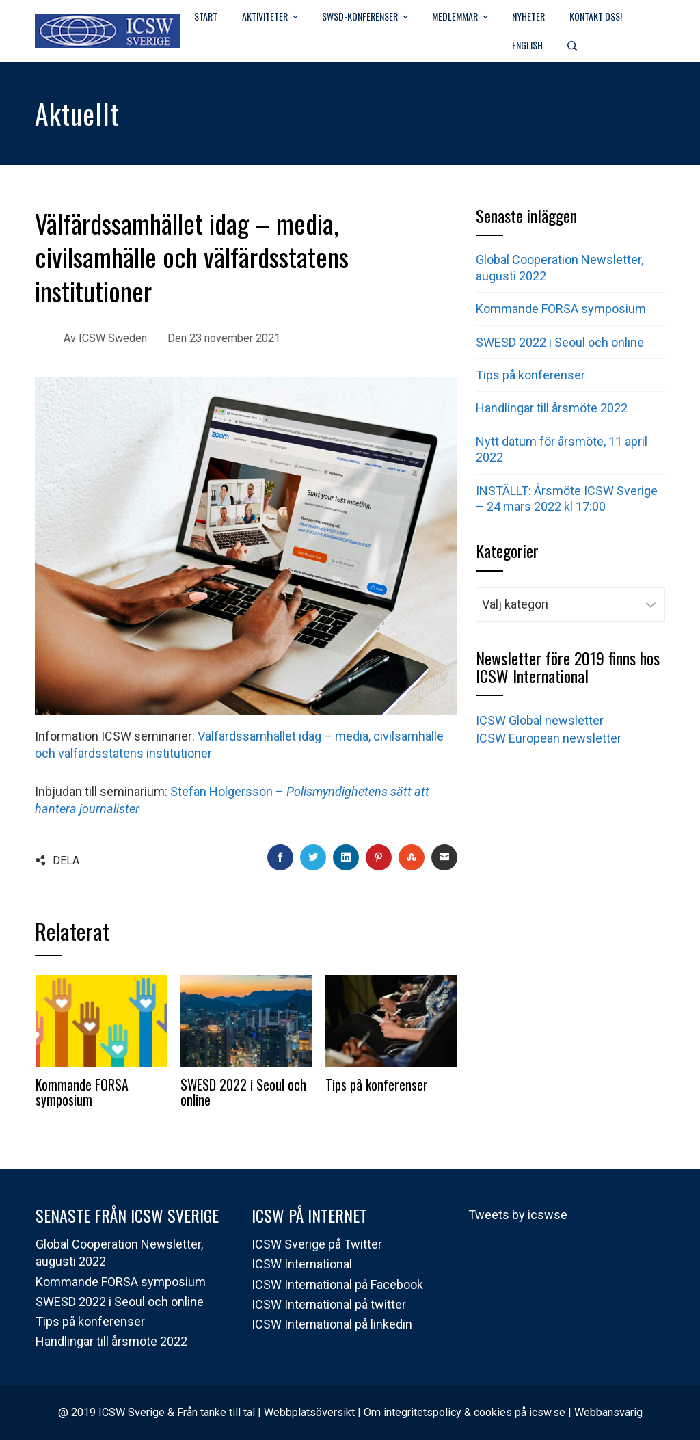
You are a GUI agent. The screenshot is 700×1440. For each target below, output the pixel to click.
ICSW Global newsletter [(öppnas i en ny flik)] (540, 720)
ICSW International (302, 1264)
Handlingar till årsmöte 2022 (552, 408)
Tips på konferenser (376, 1084)
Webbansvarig (608, 1412)
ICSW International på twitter (329, 1304)
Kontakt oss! (595, 16)
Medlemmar (461, 17)
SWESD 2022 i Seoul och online (243, 1092)
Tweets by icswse (517, 1215)
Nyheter (528, 16)
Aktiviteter (271, 17)
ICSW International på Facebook (337, 1284)
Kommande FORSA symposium (82, 1092)
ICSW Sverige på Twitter (317, 1244)
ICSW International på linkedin (332, 1324)
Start (205, 16)
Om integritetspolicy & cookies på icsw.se (464, 1412)
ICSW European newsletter (548, 738)
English (527, 45)
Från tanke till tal (216, 1412)
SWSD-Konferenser (366, 17)
